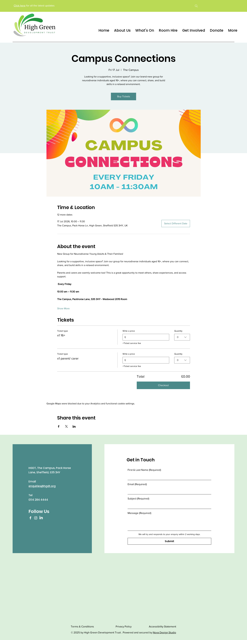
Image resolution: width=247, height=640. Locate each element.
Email (137, 484)
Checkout (163, 385)
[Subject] (168, 505)
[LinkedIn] (41, 518)
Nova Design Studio (164, 632)
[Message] (169, 523)
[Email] (168, 490)
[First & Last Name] (168, 476)
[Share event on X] (66, 426)
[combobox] (182, 337)
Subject (138, 498)
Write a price (129, 331)
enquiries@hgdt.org (42, 486)
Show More (63, 308)
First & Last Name (144, 470)
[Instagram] (36, 518)
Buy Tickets (123, 96)
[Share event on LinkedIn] (74, 426)
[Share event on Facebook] (58, 426)
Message (139, 513)
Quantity (178, 331)
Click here (20, 5)
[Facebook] (30, 518)
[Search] (196, 5)
